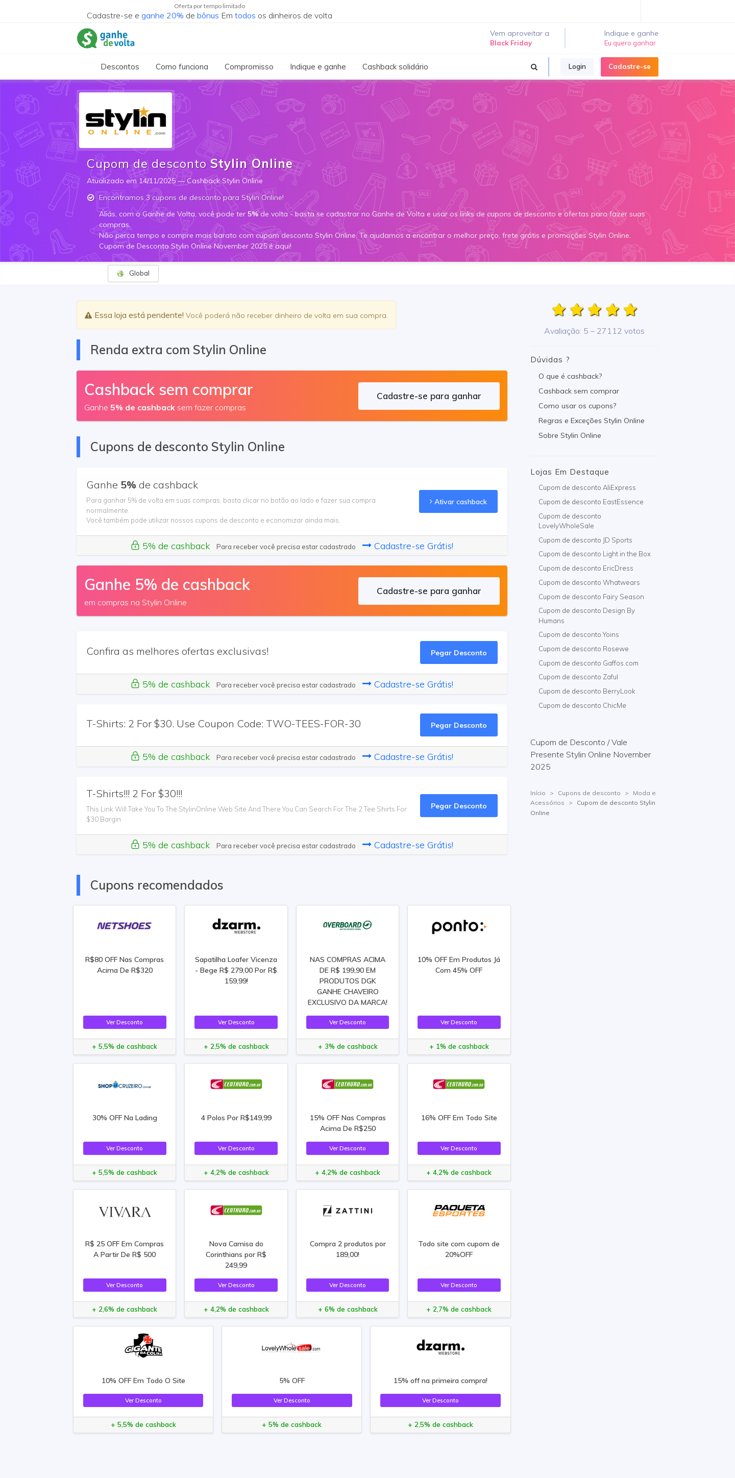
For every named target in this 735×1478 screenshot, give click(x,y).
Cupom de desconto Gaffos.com (588, 663)
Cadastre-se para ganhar (429, 395)
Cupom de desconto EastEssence (591, 502)
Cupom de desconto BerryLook (586, 691)
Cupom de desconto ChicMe (582, 705)
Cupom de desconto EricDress (585, 568)
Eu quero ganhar (630, 43)
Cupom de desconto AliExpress (587, 487)
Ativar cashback (458, 501)
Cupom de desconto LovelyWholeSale (569, 521)
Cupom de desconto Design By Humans (586, 615)
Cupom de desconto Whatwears (589, 582)
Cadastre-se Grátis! (407, 546)
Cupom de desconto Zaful (578, 677)
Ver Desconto (124, 1022)
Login (577, 66)
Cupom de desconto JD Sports (585, 540)
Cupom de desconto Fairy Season (591, 597)
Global (133, 273)
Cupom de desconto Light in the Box (594, 554)
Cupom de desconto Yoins (578, 634)
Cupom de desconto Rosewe (583, 649)
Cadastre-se (629, 66)
